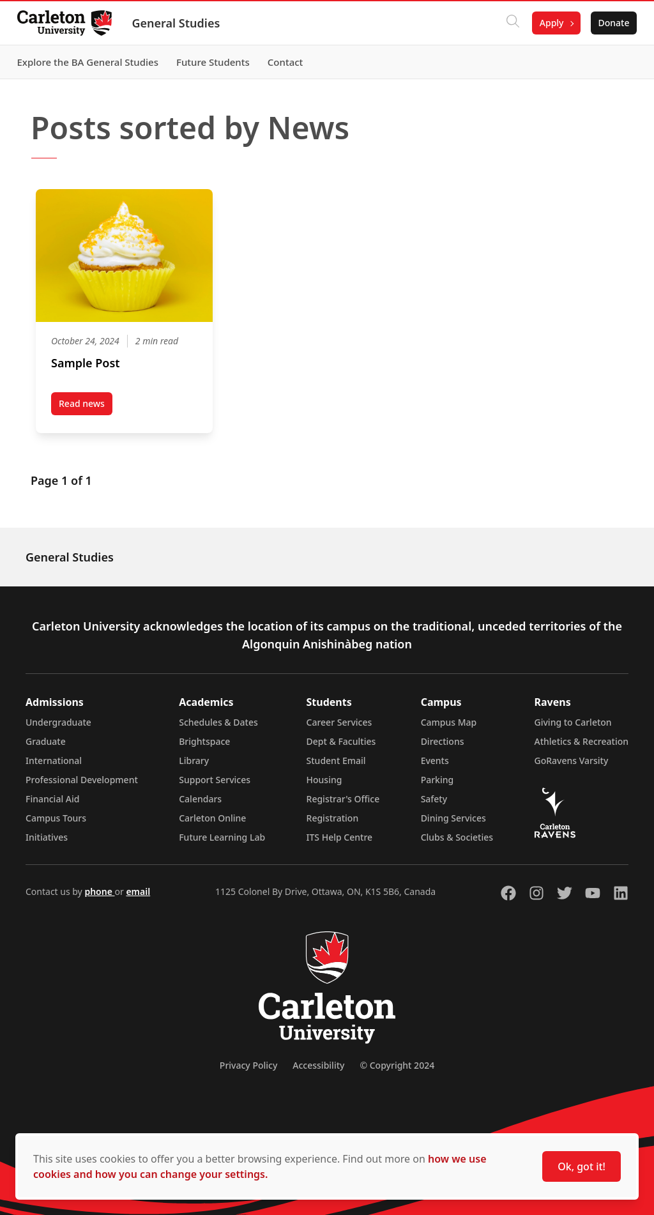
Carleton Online (212, 818)
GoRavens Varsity (572, 760)
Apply (548, 23)
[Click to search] (509, 22)
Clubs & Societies (457, 837)
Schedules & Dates (218, 722)
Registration (333, 818)
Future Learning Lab (222, 837)
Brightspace (204, 741)
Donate (610, 23)
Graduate (46, 741)
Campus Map (449, 722)
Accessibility (318, 1065)
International (54, 760)
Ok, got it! (581, 1166)
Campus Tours (56, 818)
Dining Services (453, 818)
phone (99, 891)
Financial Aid (52, 799)
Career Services (339, 722)
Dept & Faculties (341, 741)
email (138, 891)
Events (435, 760)
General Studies (179, 23)
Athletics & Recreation (581, 741)
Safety (434, 799)
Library (194, 760)
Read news (85, 406)
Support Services (214, 780)
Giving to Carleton (573, 722)
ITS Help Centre (340, 837)
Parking (437, 780)
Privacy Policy (248, 1065)
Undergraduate (58, 722)
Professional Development (82, 780)
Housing (324, 780)
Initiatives (47, 837)
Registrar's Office (343, 799)
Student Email (336, 760)
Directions (442, 741)
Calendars (200, 799)
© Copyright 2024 (397, 1065)
